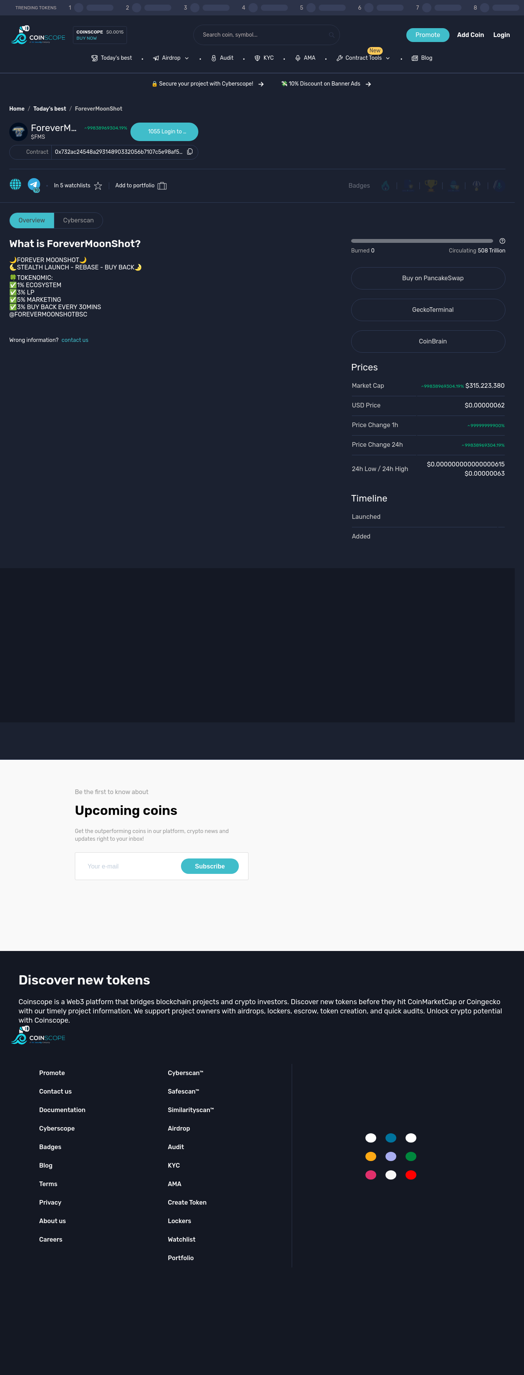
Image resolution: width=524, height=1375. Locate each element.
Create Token (187, 1202)
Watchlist (182, 1239)
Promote (428, 35)
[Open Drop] (428, 246)
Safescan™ (183, 1091)
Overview (32, 220)
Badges (359, 185)
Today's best (49, 109)
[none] (172, 59)
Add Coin (470, 35)
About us (52, 1221)
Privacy (50, 1202)
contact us (75, 340)
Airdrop (179, 1128)
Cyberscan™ (185, 1073)
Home (17, 109)
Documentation (62, 1110)
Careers (51, 1239)
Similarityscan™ (191, 1110)
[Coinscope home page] (38, 35)
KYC (174, 1165)
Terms (48, 1184)
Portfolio (181, 1258)
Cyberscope (57, 1128)
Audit (176, 1147)
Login (502, 35)
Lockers (179, 1221)
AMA (174, 1184)
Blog (46, 1165)
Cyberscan (78, 220)
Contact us (55, 1091)
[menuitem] (111, 59)
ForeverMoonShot (98, 109)
